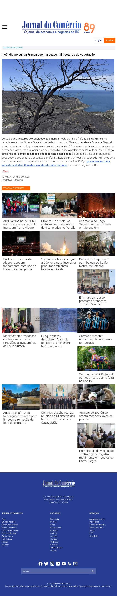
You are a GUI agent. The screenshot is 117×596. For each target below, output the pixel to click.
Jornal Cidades (56, 548)
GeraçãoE (54, 545)
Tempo (92, 530)
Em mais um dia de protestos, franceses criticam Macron (93, 301)
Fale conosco (7, 536)
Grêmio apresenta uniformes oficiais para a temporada (95, 339)
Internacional (55, 528)
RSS (91, 533)
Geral (52, 525)
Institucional (7, 539)
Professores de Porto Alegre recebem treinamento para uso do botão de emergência (19, 264)
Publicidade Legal (9, 533)
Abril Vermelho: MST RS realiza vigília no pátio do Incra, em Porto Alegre (19, 224)
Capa (4, 519)
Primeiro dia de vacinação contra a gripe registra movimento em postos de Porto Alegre (96, 456)
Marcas (53, 550)
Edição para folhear (10, 525)
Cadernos (54, 542)
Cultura (53, 533)
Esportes (54, 530)
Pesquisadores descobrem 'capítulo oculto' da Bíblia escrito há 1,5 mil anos (56, 341)
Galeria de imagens (97, 525)
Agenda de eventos (97, 519)
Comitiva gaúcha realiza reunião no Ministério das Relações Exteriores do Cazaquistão (58, 418)
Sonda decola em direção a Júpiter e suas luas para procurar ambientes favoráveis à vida (58, 264)
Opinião (53, 536)
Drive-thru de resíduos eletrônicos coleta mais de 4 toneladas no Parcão (58, 224)
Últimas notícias (9, 522)
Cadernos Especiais (10, 530)
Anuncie (5, 545)
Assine (109, 40)
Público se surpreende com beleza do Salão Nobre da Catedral (94, 262)
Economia (54, 519)
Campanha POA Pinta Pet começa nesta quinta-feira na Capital (96, 377)
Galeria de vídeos (96, 528)
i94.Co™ (108, 586)
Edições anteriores (9, 528)
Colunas (53, 539)
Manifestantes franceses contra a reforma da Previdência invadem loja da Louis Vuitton (19, 341)
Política (53, 522)
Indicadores (94, 522)
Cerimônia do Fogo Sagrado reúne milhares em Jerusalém (95, 224)
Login (98, 40)
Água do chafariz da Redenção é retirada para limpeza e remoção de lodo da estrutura (20, 418)
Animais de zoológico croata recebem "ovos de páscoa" (96, 416)
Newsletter (93, 536)
